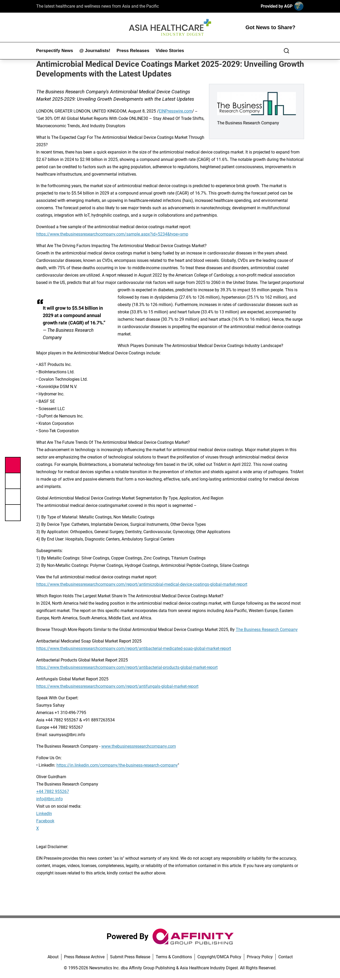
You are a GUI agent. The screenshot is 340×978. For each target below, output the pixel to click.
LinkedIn (44, 813)
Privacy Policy (260, 956)
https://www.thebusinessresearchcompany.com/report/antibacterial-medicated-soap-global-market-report (133, 648)
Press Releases (133, 50)
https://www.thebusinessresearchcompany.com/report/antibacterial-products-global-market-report (127, 667)
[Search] (286, 51)
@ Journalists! (94, 50)
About (53, 956)
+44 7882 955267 (52, 791)
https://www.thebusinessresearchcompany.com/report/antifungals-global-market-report (117, 686)
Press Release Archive (84, 956)
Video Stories (170, 50)
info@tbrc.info (49, 798)
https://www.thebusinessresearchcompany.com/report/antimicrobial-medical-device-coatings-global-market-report (141, 584)
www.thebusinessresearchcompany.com (138, 746)
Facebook (45, 820)
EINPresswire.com (175, 111)
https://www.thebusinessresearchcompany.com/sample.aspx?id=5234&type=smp (112, 234)
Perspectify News (54, 50)
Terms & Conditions (174, 956)
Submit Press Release (130, 956)
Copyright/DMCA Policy (219, 956)
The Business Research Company (267, 629)
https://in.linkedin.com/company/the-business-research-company (117, 765)
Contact (285, 956)
